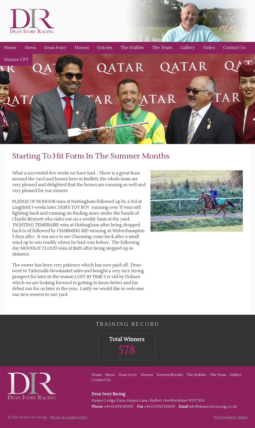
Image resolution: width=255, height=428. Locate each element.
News (30, 48)
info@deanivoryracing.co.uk (213, 406)
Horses (82, 48)
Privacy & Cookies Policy (69, 417)
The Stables (132, 48)
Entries (104, 48)
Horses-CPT (16, 59)
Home (10, 48)
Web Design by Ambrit (230, 417)
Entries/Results (170, 375)
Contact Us (234, 48)
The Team (162, 48)
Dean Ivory (55, 48)
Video (209, 48)
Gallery (187, 48)
